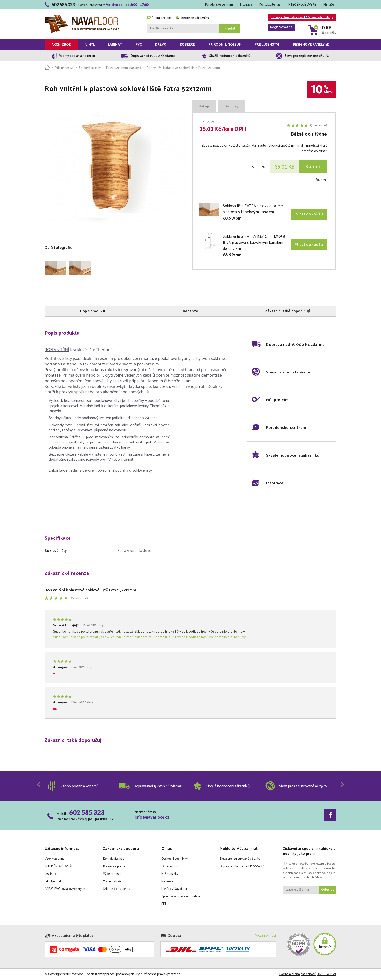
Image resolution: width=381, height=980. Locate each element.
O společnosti (170, 866)
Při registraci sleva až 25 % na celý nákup (300, 18)
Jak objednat (53, 881)
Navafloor (82, 17)
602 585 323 (86, 812)
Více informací (265, 935)
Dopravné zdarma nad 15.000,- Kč (242, 866)
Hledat (229, 29)
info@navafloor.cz (152, 817)
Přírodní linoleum (224, 45)
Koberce (187, 45)
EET (163, 904)
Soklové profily (90, 67)
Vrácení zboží (112, 881)
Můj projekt (159, 18)
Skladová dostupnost (117, 889)
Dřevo (160, 45)
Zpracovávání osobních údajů (180, 896)
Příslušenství (267, 45)
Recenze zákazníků (192, 18)
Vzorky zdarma (55, 858)
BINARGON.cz (326, 974)
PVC (139, 45)
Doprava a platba (114, 866)
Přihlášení (329, 4)
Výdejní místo (112, 873)
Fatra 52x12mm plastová (123, 67)
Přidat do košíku (309, 214)
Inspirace (246, 4)
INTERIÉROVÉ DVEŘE (302, 4)
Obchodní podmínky (174, 858)
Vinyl (90, 45)
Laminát (115, 45)
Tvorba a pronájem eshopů (297, 974)
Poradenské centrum (219, 4)
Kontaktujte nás (269, 4)
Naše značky (169, 873)
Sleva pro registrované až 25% (240, 858)
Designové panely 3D (311, 45)
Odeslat (327, 890)
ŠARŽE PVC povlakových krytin (65, 889)
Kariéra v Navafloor (174, 889)
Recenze (167, 881)
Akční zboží (62, 45)
